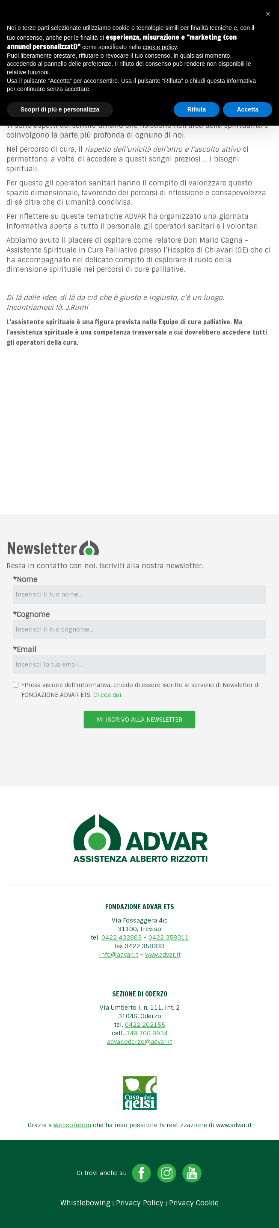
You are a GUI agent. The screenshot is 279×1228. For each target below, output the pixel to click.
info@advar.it (118, 954)
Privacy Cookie (194, 1203)
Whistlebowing (85, 1203)
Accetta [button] (247, 109)
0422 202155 (145, 1024)
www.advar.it (163, 954)
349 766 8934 (147, 1033)
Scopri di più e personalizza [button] (60, 109)
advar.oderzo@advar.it (139, 1042)
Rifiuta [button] (196, 109)
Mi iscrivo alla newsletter (139, 719)
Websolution (72, 1125)
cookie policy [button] (160, 47)
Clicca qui (107, 695)
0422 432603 (121, 937)
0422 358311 (168, 937)
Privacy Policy (139, 1203)
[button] (268, 14)
